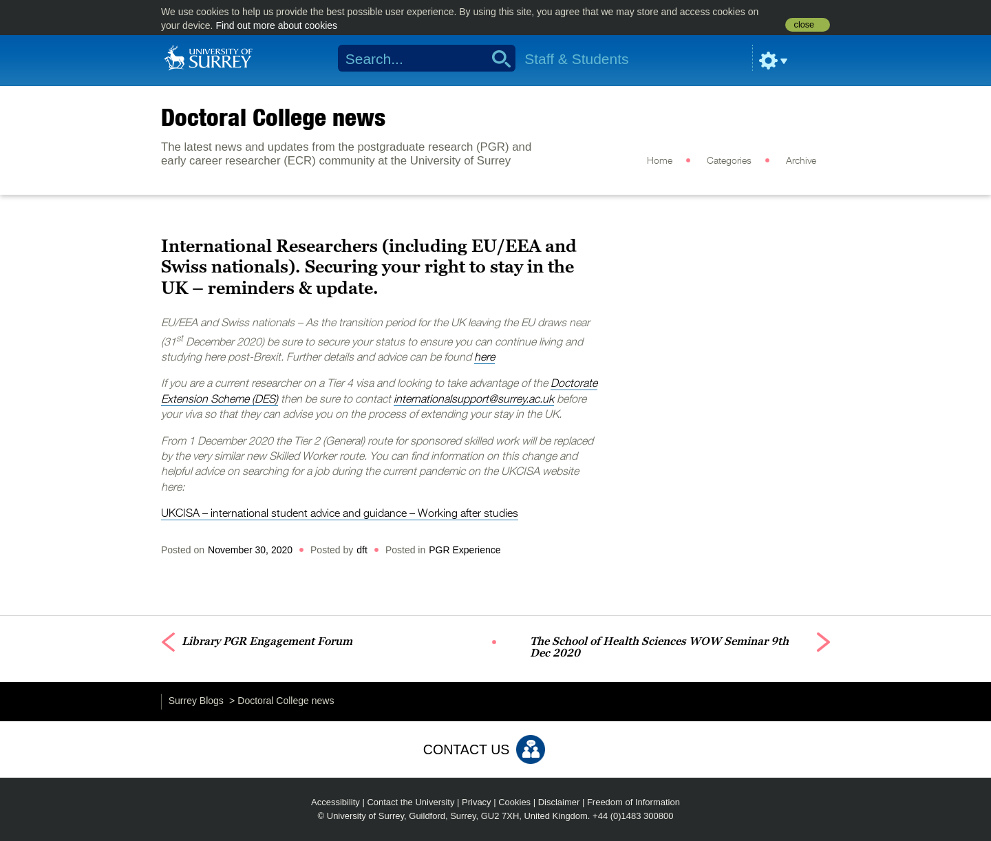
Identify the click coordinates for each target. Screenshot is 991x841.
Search (496, 58)
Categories (729, 161)
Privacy (476, 802)
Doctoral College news (273, 117)
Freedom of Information (633, 802)
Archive (801, 161)
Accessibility (335, 802)
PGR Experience (464, 549)
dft (361, 549)
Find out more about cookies (276, 25)
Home (659, 161)
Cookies (514, 802)
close (804, 25)
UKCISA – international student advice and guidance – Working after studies (339, 514)
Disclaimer (559, 802)
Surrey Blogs (196, 700)
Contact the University (410, 802)
